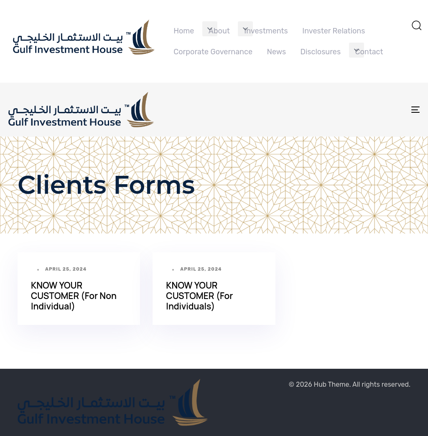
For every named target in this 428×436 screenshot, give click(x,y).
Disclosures (321, 51)
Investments (266, 30)
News (276, 51)
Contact (369, 51)
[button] (209, 28)
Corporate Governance (212, 51)
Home (183, 30)
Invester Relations (333, 30)
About (219, 30)
